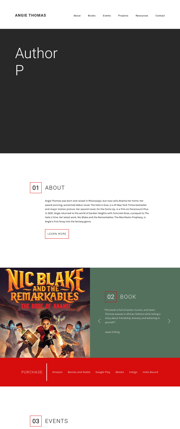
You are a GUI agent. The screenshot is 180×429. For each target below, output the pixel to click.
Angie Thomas (30, 15)
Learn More (57, 233)
